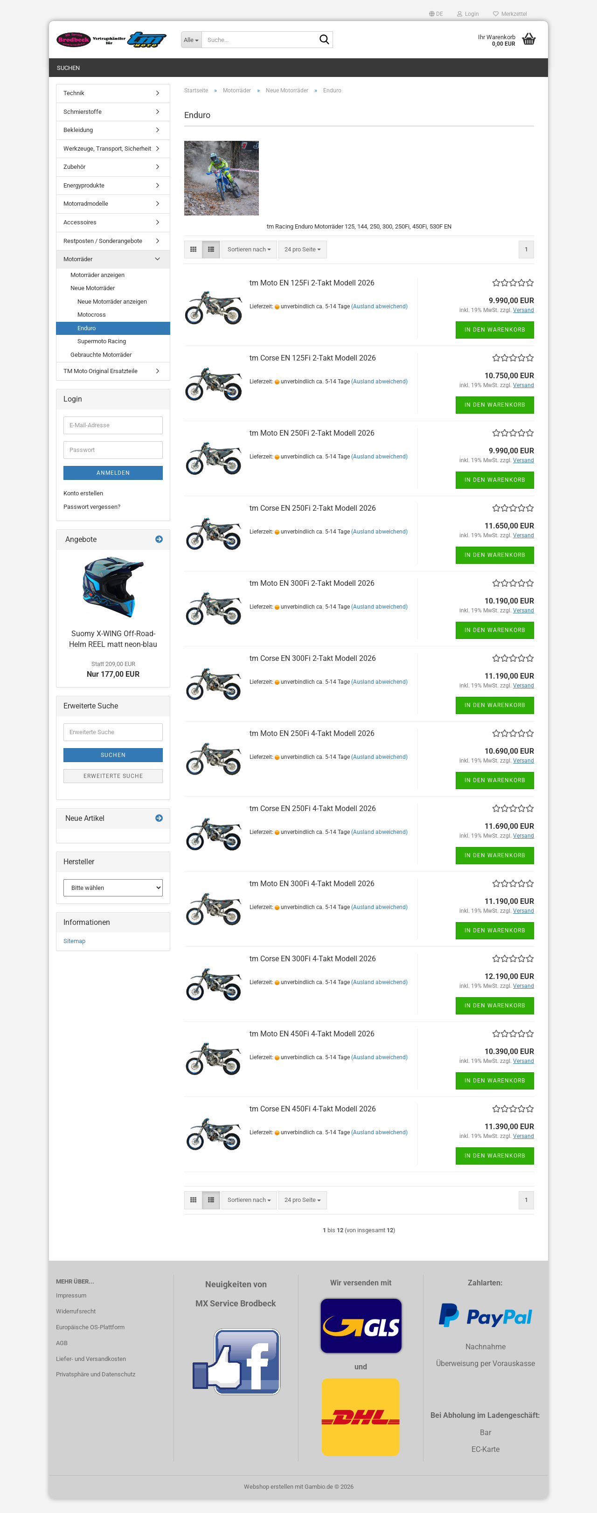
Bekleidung (78, 143)
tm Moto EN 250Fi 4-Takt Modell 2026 (312, 747)
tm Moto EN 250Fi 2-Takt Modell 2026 (312, 447)
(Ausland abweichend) (379, 320)
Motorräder (77, 273)
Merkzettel (510, 14)
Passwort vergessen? (91, 520)
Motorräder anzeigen (97, 288)
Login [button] (468, 14)
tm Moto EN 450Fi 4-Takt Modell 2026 (312, 1047)
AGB (62, 1356)
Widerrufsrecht (76, 1325)
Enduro (86, 342)
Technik (73, 107)
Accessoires (80, 236)
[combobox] (249, 264)
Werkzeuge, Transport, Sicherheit (107, 162)
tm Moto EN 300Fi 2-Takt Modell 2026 (312, 597)
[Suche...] (191, 39)
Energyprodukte (83, 199)
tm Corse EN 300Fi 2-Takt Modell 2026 (313, 672)
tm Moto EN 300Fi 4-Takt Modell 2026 (312, 897)
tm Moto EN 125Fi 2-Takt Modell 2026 (312, 296)
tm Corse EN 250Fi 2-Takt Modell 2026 (313, 522)
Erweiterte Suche (113, 790)
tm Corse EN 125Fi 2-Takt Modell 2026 (313, 372)
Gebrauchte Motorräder (101, 368)
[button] (436, 14)
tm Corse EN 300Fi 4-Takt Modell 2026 (313, 972)
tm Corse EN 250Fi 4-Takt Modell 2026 (313, 822)
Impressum (71, 1309)
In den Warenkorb (495, 343)
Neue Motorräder (92, 301)
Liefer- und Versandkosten (91, 1372)
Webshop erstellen (268, 1500)
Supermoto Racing (101, 355)
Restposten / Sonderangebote (102, 254)
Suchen (68, 67)
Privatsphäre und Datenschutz (95, 1388)
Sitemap (74, 954)
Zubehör (74, 180)
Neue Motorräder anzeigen (112, 315)
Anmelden (113, 487)
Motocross (91, 328)
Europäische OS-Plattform (90, 1341)
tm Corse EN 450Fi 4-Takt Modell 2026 (313, 1122)
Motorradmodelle (85, 217)
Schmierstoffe (82, 125)
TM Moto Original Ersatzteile (100, 385)
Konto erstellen (83, 507)
